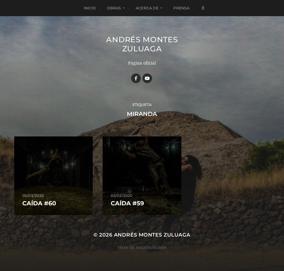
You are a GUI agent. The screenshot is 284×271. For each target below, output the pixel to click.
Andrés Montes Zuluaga (142, 44)
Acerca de (147, 8)
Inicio (90, 8)
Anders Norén (151, 247)
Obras (114, 8)
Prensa (181, 8)
